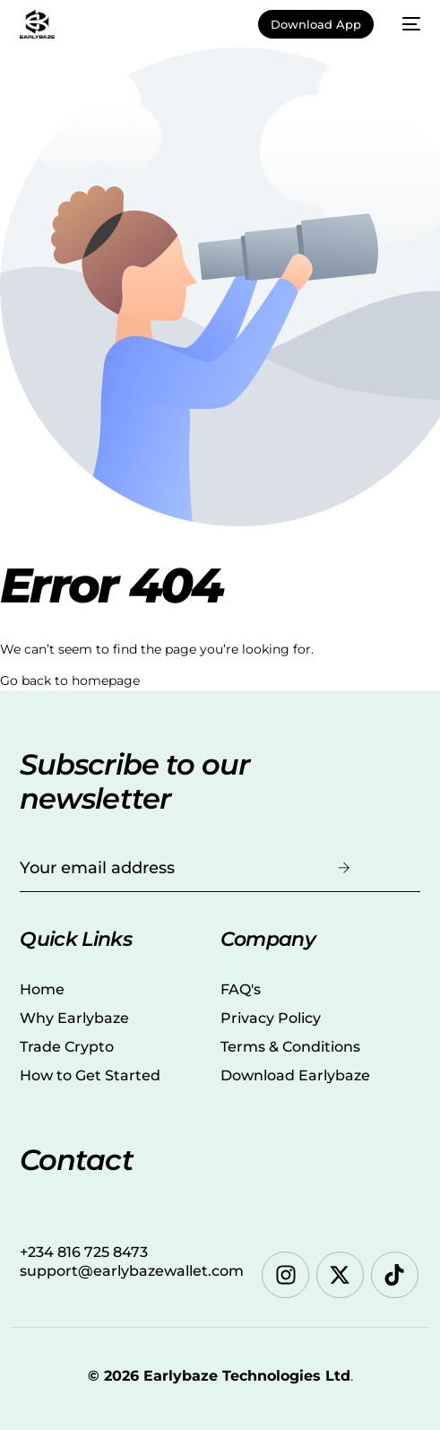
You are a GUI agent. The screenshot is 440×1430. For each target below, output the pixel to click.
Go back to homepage (70, 680)
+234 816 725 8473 (84, 1252)
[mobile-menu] (406, 24)
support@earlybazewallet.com (132, 1270)
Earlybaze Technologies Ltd (246, 1375)
